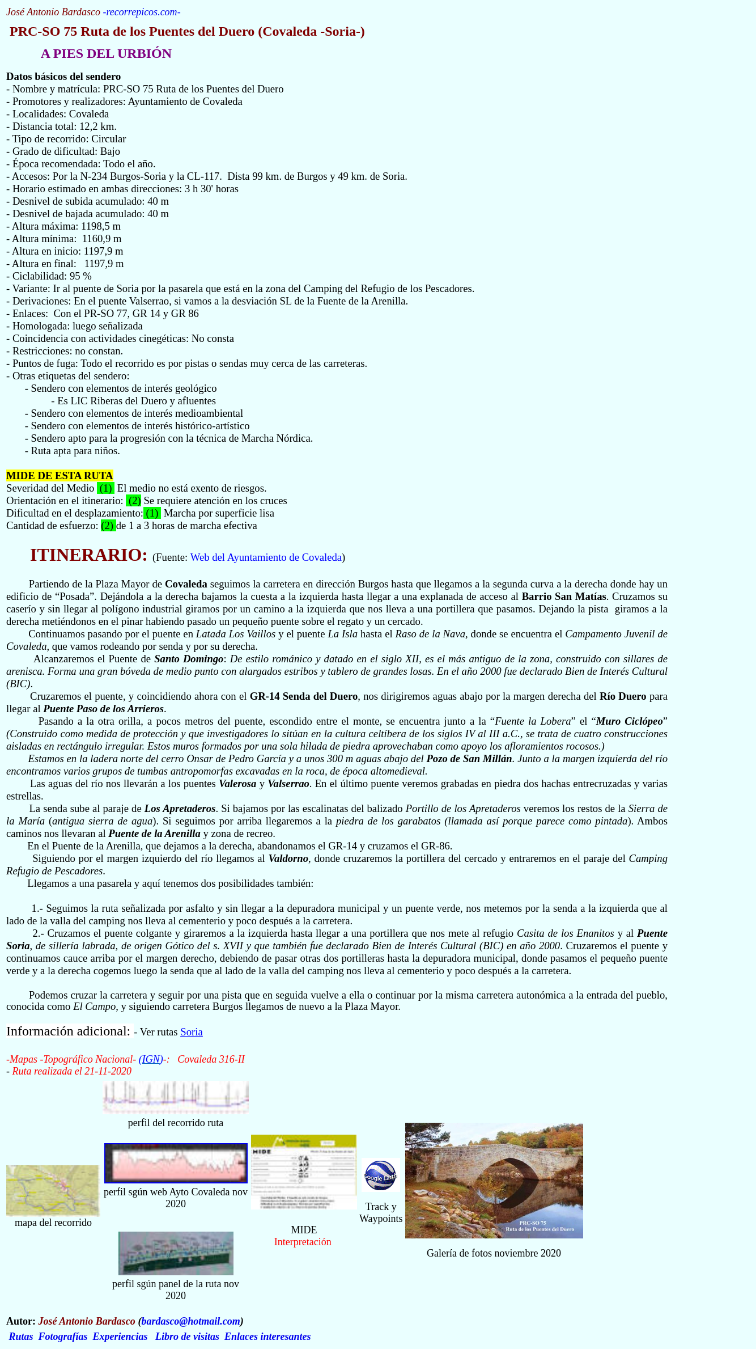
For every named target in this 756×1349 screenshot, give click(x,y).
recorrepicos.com (141, 12)
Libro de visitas (187, 1336)
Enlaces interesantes (267, 1336)
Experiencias (120, 1336)
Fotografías (63, 1336)
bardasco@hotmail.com (190, 1321)
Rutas (21, 1336)
